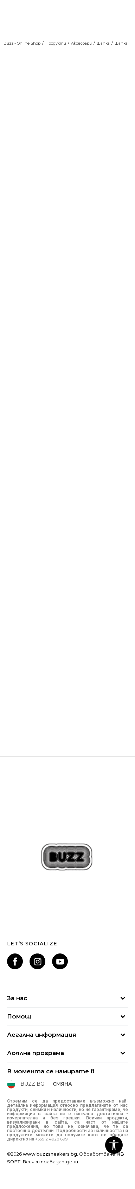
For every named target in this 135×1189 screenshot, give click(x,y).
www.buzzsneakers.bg (50, 1154)
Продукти (55, 43)
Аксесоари (81, 43)
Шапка (103, 43)
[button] (114, 1145)
